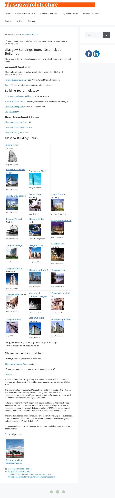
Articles (20, 21)
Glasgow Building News (25, 13)
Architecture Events (91, 13)
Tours (7, 85)
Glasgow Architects (48, 13)
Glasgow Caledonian (61, 220)
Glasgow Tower (13, 319)
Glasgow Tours (11, 112)
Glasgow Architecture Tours (16, 122)
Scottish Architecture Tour (15, 101)
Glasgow (8, 374)
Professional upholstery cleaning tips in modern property (31, 477)
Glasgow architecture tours (19, 471)
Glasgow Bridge (36, 219)
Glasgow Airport (14, 219)
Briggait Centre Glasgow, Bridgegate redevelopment (29, 474)
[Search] (106, 35)
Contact (8, 21)
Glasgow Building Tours (14, 132)
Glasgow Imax (58, 270)
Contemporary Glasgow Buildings (18, 96)
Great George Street (61, 319)
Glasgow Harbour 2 (38, 270)
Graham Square (36, 317)
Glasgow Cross (36, 245)
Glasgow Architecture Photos (16, 364)
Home (7, 13)
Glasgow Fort (57, 243)
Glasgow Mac (12, 294)
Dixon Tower (12, 144)
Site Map (31, 21)
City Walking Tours (70, 13)
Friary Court (57, 194)
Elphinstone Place (37, 171)
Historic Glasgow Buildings (16, 80)
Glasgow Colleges (14, 245)
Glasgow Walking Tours (14, 106)
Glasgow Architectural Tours (16, 127)
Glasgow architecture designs (20, 469)
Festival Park (35, 194)
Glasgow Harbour (14, 268)
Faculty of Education (16, 195)
